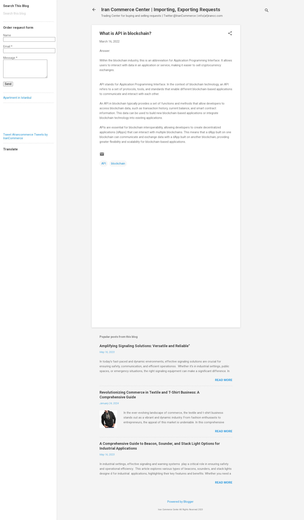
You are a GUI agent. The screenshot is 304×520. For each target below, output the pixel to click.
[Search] (266, 11)
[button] (230, 33)
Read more (223, 380)
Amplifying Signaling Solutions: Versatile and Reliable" (145, 346)
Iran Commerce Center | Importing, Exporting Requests (160, 9)
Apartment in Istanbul (17, 97)
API (103, 163)
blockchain (118, 163)
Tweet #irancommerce (18, 134)
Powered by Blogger (180, 501)
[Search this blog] (28, 13)
